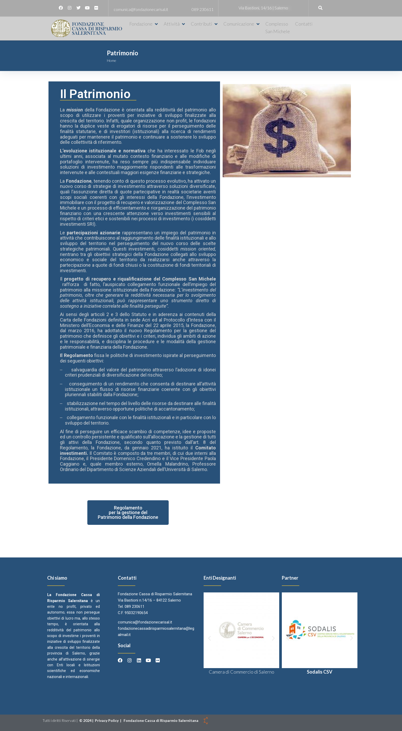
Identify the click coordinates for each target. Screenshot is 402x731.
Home (111, 60)
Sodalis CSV (319, 672)
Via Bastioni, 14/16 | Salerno (263, 7)
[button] (144, 24)
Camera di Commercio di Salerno (241, 672)
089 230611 (203, 9)
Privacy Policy (107, 720)
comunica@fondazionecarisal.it (141, 9)
